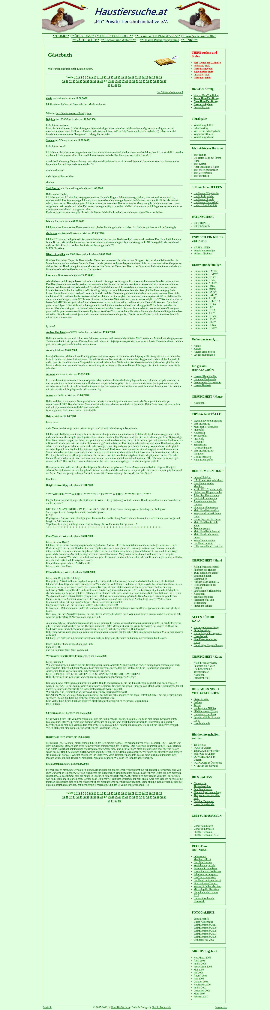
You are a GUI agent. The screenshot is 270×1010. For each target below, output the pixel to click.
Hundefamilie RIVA (204, 280)
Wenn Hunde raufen (204, 540)
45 (116, 81)
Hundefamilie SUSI (204, 307)
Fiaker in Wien (201, 699)
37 (87, 81)
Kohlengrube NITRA (205, 708)
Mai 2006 (199, 969)
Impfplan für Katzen (204, 666)
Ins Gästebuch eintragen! (170, 92)
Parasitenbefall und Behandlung (204, 601)
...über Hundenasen (204, 829)
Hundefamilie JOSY (204, 313)
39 (94, 81)
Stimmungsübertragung (206, 507)
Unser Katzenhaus (203, 921)
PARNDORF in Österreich (208, 762)
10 (95, 77)
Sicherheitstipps (202, 630)
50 (133, 81)
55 (151, 81)
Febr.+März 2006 (203, 966)
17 (119, 77)
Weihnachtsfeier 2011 (205, 924)
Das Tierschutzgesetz (205, 877)
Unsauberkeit (201, 636)
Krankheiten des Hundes (207, 566)
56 (154, 81)
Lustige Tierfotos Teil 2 (206, 835)
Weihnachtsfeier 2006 (205, 936)
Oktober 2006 (201, 981)
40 (98, 81)
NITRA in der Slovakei (206, 765)
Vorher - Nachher (203, 253)
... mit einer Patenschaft (206, 202)
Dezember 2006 (202, 990)
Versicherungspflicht (204, 865)
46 (119, 81)
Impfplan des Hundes (205, 569)
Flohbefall (199, 429)
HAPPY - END (202, 247)
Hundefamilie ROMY (205, 316)
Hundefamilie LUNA (205, 325)
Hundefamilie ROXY (205, 277)
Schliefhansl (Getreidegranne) (203, 446)
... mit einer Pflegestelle (206, 193)
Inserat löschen (201, 107)
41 (101, 81)
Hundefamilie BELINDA (207, 301)
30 (63, 81)
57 (158, 81)
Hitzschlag (199, 432)
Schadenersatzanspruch (206, 874)
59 (165, 81)
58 (161, 81)
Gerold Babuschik (161, 1007)
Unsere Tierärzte (202, 385)
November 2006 (202, 984)
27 (153, 77)
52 (140, 81)
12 (101, 77)
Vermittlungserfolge (204, 250)
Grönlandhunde (202, 723)
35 (81, 81)
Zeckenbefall (200, 435)
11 (98, 77)
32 (70, 81)
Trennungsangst (202, 528)
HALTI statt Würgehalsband (208, 480)
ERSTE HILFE (202, 423)
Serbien (198, 702)
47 (123, 81)
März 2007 (199, 993)
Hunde (197, 345)
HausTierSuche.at (120, 1007)
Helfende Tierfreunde (205, 379)
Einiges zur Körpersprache (208, 492)
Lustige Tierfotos (203, 832)
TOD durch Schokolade (206, 572)
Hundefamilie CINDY (205, 328)
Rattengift (199, 441)
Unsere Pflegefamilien (205, 376)
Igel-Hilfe (199, 438)
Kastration (199, 402)
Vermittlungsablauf (204, 137)
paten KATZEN (202, 226)
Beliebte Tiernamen (204, 801)
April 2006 (199, 960)
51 (137, 81)
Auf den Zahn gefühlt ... (206, 581)
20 (129, 77)
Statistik (47, 1007)
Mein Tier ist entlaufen (206, 426)
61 (112, 85)
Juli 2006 (198, 972)
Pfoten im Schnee (203, 605)
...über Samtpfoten (203, 826)
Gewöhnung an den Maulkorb (204, 485)
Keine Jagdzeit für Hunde (207, 519)
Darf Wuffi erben (203, 862)
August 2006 (200, 975)
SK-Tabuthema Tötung (206, 711)
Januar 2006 (200, 963)
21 (133, 77)
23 (140, 77)
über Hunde (200, 154)
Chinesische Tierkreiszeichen (202, 785)
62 (116, 85)
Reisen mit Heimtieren (206, 868)
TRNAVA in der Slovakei (207, 750)
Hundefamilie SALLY (205, 295)
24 (143, 77)
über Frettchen (201, 175)
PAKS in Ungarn (202, 747)
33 (74, 81)
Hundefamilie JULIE (205, 298)
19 (126, 77)
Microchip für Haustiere (206, 889)
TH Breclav (200, 744)
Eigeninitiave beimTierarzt (208, 420)
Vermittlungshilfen (203, 125)
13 (105, 77)
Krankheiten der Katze (206, 663)
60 (109, 85)
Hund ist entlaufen (203, 459)
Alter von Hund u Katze (206, 166)
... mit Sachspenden (204, 196)
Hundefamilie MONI (205, 289)
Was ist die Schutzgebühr (207, 131)
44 (113, 81)
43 (109, 81)
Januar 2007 (200, 987)
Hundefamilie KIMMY (206, 274)
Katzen (197, 348)
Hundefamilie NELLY (205, 283)
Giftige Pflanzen (202, 456)
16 (115, 77)
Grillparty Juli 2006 (204, 939)
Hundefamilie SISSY (205, 319)
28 (157, 77)
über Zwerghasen (203, 172)
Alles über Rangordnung (207, 495)
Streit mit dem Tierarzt (206, 883)
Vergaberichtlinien (203, 134)
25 (147, 77)
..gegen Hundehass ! (204, 354)
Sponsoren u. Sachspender (207, 382)
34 (77, 81)
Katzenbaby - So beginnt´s (208, 633)
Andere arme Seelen (204, 351)
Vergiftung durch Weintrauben (203, 577)
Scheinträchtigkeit (203, 596)
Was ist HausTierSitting (206, 95)
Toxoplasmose (201, 672)
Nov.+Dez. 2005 (202, 957)
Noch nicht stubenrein (205, 498)
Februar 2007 (201, 996)
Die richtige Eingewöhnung (208, 645)
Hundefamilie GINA (204, 310)
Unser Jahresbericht (204, 804)
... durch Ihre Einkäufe (205, 205)
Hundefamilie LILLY (205, 322)
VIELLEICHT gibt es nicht (208, 489)
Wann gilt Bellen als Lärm (207, 886)
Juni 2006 (199, 978)
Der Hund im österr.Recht (207, 880)
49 (130, 81)
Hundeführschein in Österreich (204, 900)
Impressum (221, 1007)
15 (112, 77)
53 (144, 81)
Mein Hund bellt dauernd (207, 531)
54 (147, 81)
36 (84, 81)
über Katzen (200, 163)
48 (126, 81)
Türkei (197, 705)
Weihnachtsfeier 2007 (205, 933)
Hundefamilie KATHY (206, 271)
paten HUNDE (201, 223)
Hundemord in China (205, 714)
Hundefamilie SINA (204, 286)
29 (160, 77)
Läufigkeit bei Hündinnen (207, 590)
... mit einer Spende (204, 199)
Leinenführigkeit (202, 477)
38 (91, 81)
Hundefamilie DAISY (205, 292)
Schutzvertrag (201, 128)
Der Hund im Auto (203, 543)
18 (122, 77)
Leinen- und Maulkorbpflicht (202, 858)
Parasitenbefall (201, 678)
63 (119, 85)
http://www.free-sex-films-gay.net (73, 113)
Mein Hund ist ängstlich (206, 510)
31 (67, 81)
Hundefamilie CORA (205, 304)
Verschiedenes (201, 918)
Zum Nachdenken (203, 789)
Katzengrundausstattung (206, 627)
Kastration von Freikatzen (207, 871)
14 (108, 77)
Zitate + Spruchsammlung (207, 792)
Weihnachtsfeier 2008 (205, 930)
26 (150, 77)
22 (136, 77)
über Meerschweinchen (206, 169)
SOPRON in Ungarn (204, 753)
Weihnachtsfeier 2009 (205, 927)
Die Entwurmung (203, 669)
